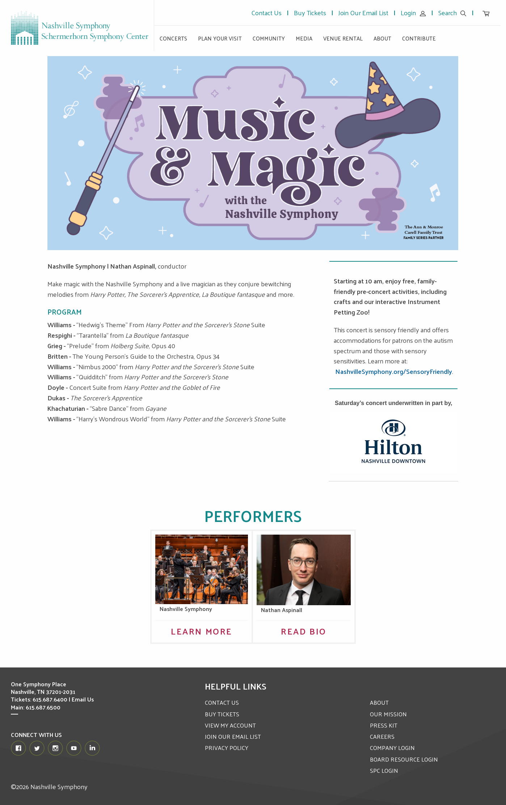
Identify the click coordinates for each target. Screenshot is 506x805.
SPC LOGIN (384, 770)
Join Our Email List (363, 12)
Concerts (173, 38)
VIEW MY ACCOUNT (230, 725)
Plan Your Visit (220, 38)
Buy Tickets (310, 12)
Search (452, 12)
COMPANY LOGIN (392, 747)
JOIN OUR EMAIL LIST (233, 736)
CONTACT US (222, 702)
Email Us (83, 699)
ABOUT (379, 702)
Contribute (419, 38)
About (382, 38)
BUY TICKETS (222, 714)
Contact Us (266, 12)
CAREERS (382, 736)
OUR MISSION (388, 714)
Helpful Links (235, 686)
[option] (252, 153)
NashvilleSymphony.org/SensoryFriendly (393, 371)
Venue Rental (343, 38)
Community (269, 38)
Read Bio (303, 631)
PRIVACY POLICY (226, 747)
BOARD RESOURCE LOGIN (404, 759)
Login (413, 12)
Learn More (201, 631)
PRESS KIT (383, 725)
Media (304, 38)
